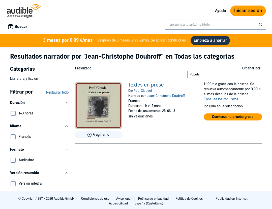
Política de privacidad (154, 201)
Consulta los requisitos (221, 101)
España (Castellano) (149, 205)
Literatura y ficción (24, 80)
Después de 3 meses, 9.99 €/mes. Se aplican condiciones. (115, 41)
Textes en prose (146, 87)
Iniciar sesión (248, 10)
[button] (39, 105)
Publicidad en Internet (232, 201)
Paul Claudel (143, 93)
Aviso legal (124, 201)
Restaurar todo (57, 94)
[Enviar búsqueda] (261, 25)
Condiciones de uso (95, 201)
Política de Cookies (189, 201)
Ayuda (220, 10)
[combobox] (215, 25)
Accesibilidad (119, 205)
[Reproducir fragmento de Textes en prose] (98, 136)
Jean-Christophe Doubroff (166, 98)
